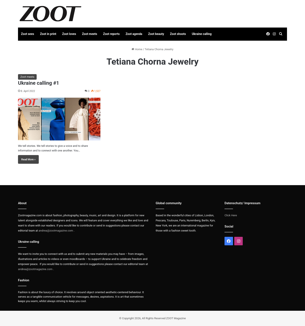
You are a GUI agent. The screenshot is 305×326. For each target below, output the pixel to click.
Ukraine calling (202, 34)
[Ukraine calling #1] (59, 119)
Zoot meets (89, 34)
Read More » (28, 159)
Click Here (231, 215)
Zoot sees (27, 34)
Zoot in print (48, 34)
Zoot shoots (178, 34)
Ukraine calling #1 (38, 83)
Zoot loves (69, 34)
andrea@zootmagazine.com (56, 230)
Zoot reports (111, 34)
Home (137, 49)
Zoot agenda (134, 34)
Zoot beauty (156, 34)
